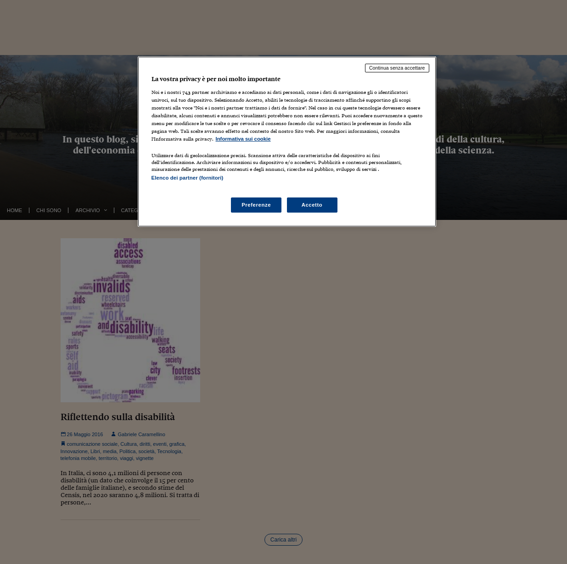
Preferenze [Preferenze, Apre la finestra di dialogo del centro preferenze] (256, 205)
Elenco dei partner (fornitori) (188, 178)
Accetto (312, 205)
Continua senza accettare (397, 68)
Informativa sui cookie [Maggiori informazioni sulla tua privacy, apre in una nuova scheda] (243, 139)
